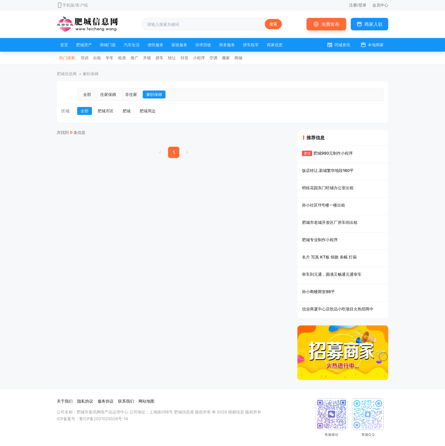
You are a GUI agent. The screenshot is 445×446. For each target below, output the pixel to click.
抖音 (184, 57)
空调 (213, 57)
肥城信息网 (67, 73)
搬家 (226, 57)
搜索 (273, 24)
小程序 (199, 57)
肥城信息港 (184, 411)
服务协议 (106, 401)
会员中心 (380, 5)
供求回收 (203, 44)
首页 (64, 44)
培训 (85, 57)
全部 (87, 94)
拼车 (159, 57)
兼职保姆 (154, 94)
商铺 (238, 57)
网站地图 (146, 401)
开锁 (147, 57)
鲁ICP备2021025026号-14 (103, 418)
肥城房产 (84, 44)
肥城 (127, 110)
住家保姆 (108, 94)
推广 (134, 57)
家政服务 (179, 44)
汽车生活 (132, 44)
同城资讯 (338, 44)
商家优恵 (275, 44)
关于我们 (65, 401)
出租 (97, 57)
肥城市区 (106, 110)
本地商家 (372, 44)
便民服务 (155, 44)
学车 (110, 57)
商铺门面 (108, 44)
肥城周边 (148, 110)
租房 (122, 57)
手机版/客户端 (75, 5)
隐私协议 (85, 401)
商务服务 (227, 44)
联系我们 (126, 401)
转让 (172, 57)
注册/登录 (357, 5)
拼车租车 (251, 44)
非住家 (131, 94)
